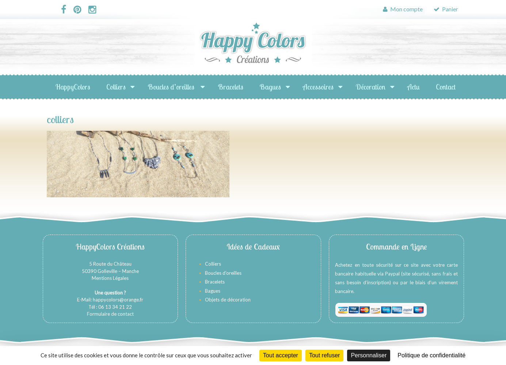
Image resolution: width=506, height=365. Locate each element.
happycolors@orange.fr (118, 300)
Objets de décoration (228, 300)
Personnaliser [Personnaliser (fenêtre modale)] (369, 355)
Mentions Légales (110, 278)
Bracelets (230, 86)
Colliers (116, 86)
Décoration (370, 86)
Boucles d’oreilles (172, 86)
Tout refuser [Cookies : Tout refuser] (324, 355)
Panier (446, 8)
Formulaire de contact (110, 314)
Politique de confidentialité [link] (431, 355)
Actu (413, 86)
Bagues (270, 86)
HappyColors (72, 86)
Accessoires (318, 86)
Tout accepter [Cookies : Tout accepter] (280, 355)
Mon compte (403, 8)
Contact (446, 86)
